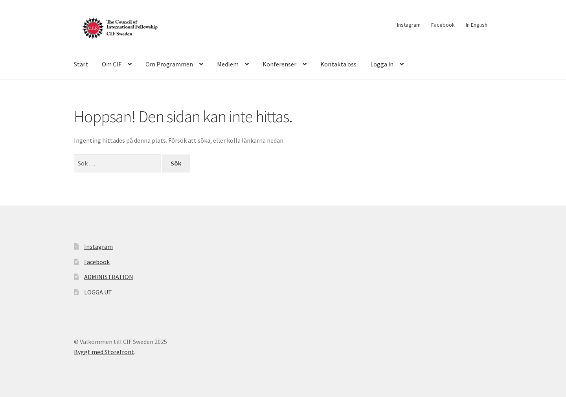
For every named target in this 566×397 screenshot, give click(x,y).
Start (81, 64)
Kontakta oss (338, 64)
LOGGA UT (98, 292)
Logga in (381, 64)
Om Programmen (169, 64)
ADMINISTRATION (108, 277)
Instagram (409, 24)
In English (476, 24)
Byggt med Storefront (104, 352)
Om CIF (111, 64)
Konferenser (279, 64)
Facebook (443, 24)
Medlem (228, 64)
